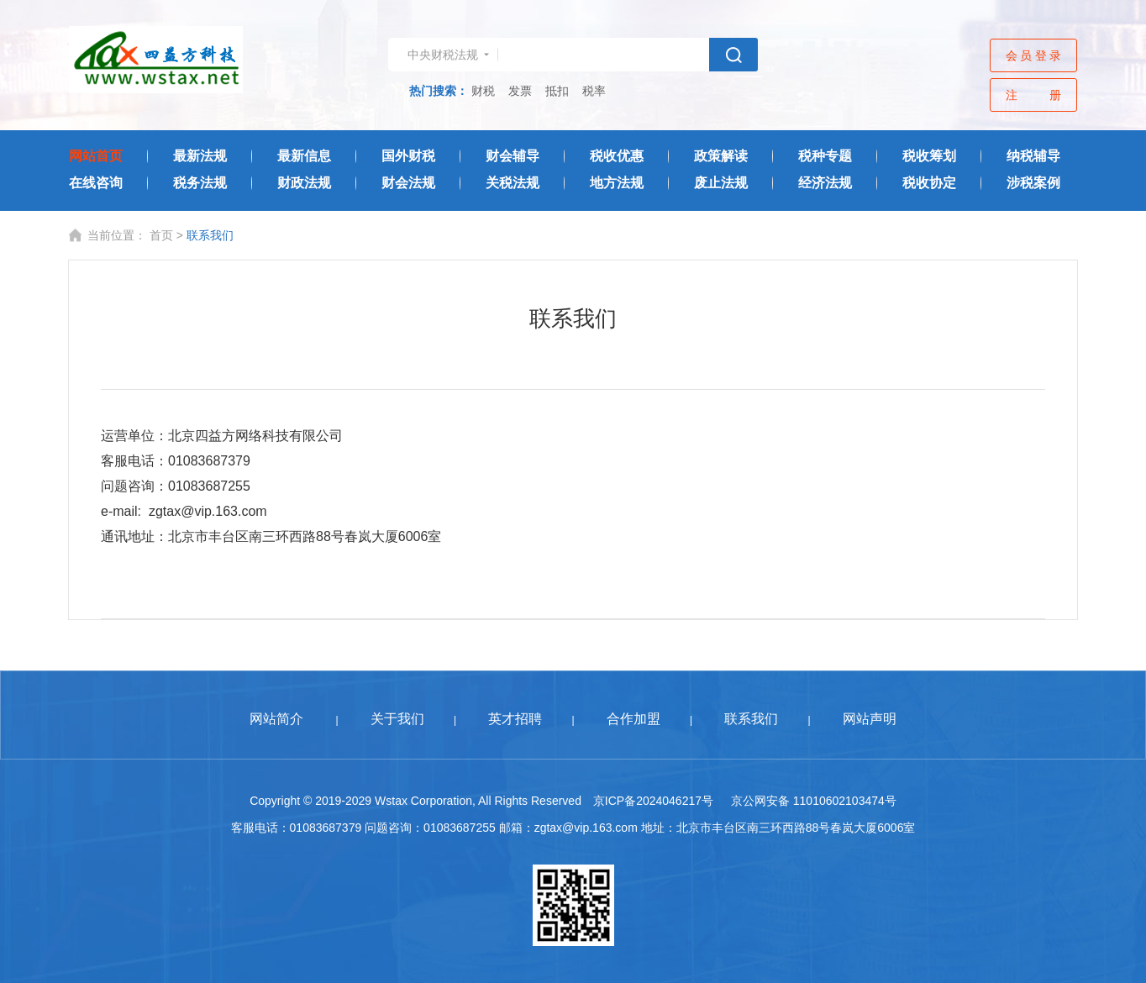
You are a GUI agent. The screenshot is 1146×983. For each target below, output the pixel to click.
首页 (161, 235)
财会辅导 (512, 156)
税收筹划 (929, 156)
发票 (520, 90)
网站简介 (276, 719)
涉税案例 (1033, 183)
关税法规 (512, 183)
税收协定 (929, 183)
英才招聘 (515, 719)
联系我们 (751, 719)
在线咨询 (96, 183)
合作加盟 (633, 719)
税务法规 (200, 183)
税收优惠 (617, 156)
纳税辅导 (1033, 156)
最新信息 (304, 156)
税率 (594, 90)
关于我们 (397, 719)
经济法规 (825, 183)
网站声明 (869, 719)
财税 (483, 90)
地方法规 (617, 183)
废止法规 (721, 183)
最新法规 (200, 156)
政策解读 (721, 156)
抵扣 (557, 90)
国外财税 (408, 156)
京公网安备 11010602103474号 (813, 800)
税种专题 (825, 156)
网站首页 (96, 156)
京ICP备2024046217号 (653, 800)
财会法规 (408, 183)
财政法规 (304, 183)
